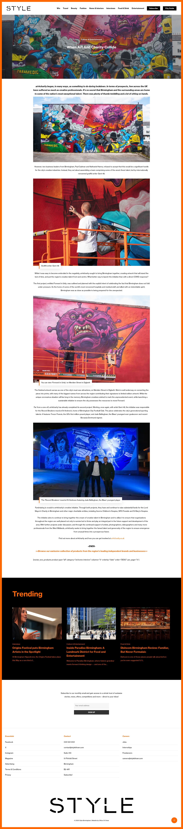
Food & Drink (125, 644)
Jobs (125, 742)
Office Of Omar (104, 820)
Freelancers (127, 753)
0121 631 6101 (69, 742)
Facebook (9, 742)
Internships (127, 747)
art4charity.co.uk (117, 538)
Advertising (9, 764)
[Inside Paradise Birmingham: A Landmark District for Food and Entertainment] (91, 636)
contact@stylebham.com (74, 747)
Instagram (9, 753)
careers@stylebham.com (133, 758)
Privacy (8, 775)
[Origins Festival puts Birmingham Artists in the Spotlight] (37, 634)
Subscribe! (68, 775)
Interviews (16, 644)
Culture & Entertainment (91, 39)
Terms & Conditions (13, 769)
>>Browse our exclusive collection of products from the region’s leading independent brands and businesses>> (91, 551)
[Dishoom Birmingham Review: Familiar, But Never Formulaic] (145, 634)
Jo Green (81, 55)
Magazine (9, 758)
